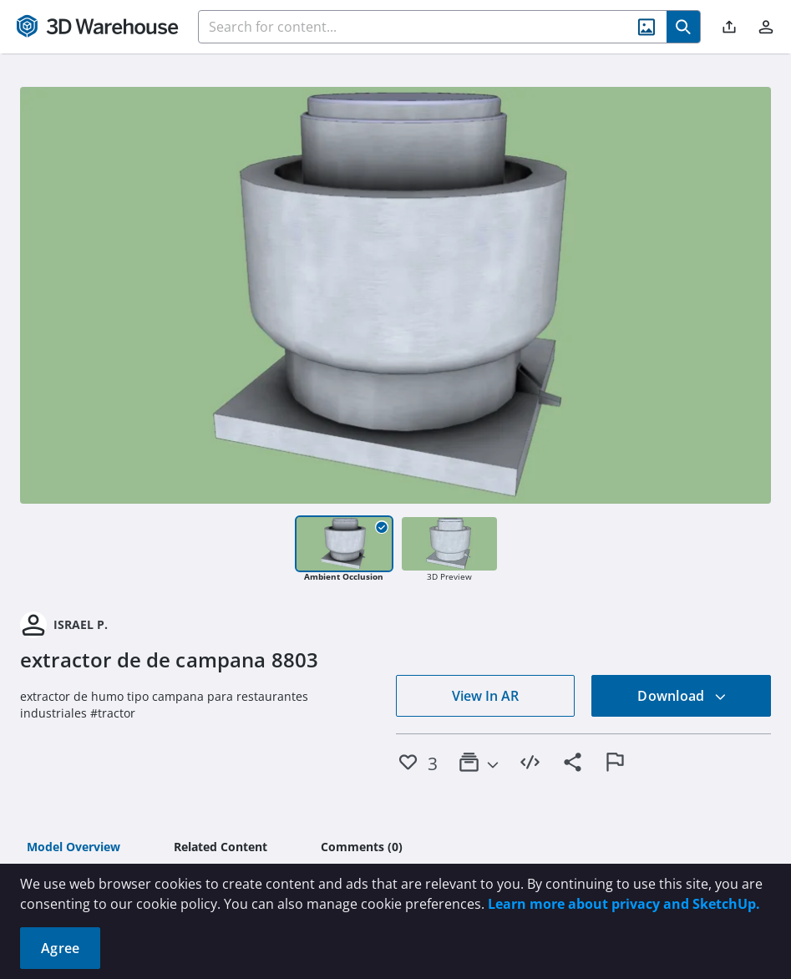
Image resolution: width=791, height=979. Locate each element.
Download (681, 696)
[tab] (73, 848)
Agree (60, 948)
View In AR (485, 696)
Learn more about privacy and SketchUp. (624, 904)
